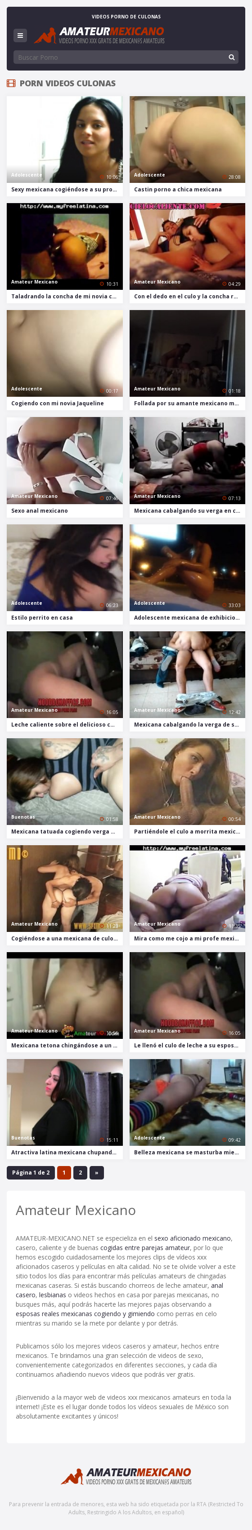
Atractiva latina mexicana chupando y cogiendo (67, 1152)
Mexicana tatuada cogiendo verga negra (67, 831)
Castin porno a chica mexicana (178, 189)
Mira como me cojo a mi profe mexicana (190, 938)
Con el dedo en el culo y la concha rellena (190, 296)
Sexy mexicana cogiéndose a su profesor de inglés (67, 189)
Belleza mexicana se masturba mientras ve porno (190, 1152)
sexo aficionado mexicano (192, 1238)
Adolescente (26, 175)
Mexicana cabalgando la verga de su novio (190, 724)
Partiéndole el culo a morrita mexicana (190, 831)
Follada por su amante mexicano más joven (190, 403)
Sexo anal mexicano (39, 510)
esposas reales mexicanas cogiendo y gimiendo (85, 1313)
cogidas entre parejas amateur (145, 1247)
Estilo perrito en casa (42, 617)
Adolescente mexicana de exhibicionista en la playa (190, 617)
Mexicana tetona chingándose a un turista (67, 1045)
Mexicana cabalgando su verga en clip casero (190, 510)
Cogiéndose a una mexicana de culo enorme (67, 938)
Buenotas (23, 817)
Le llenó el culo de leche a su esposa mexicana (190, 1045)
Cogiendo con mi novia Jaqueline (57, 403)
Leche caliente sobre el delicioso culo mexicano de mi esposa (67, 724)
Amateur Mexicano (34, 282)
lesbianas (52, 1295)
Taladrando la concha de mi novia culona (67, 296)
